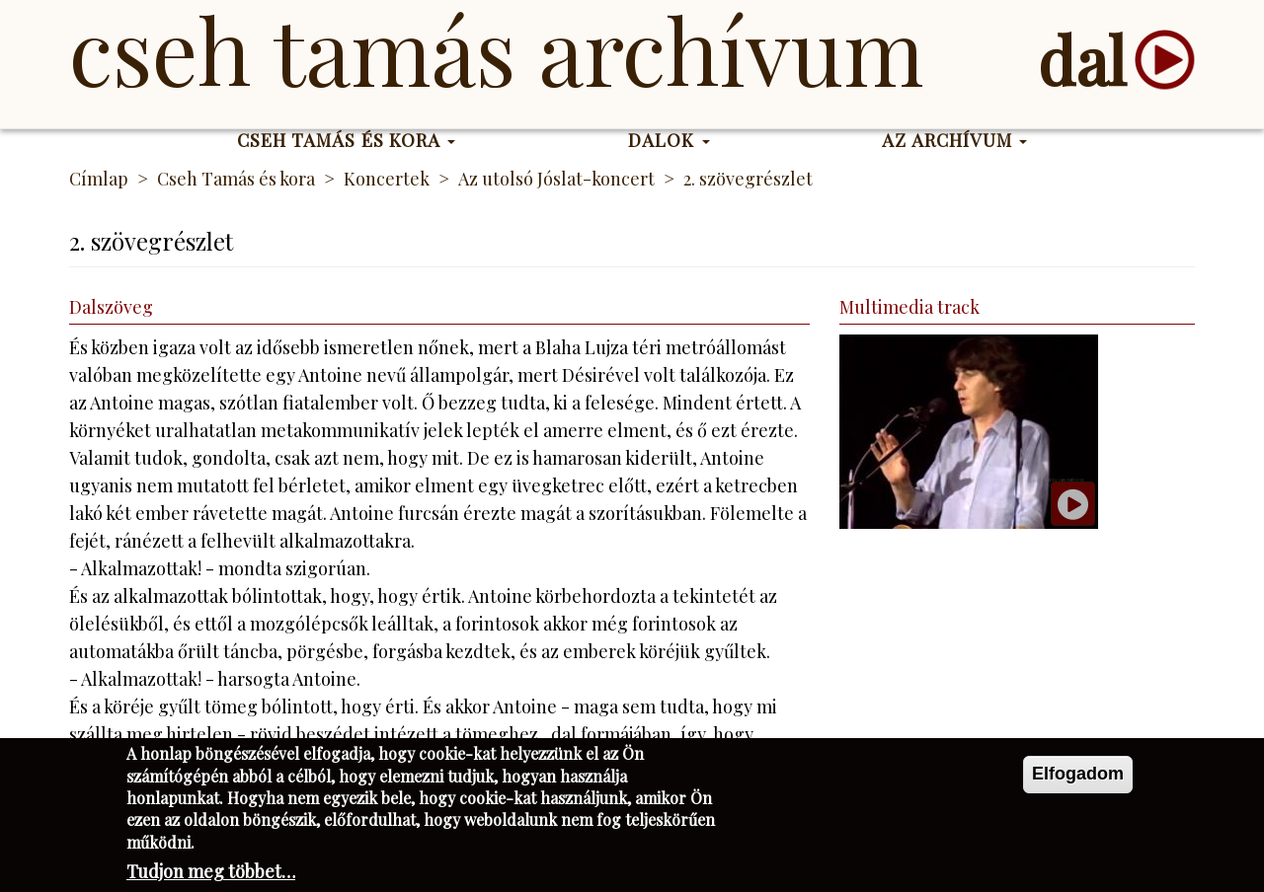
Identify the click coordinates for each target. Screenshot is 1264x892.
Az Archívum (954, 140)
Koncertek (387, 178)
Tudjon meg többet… (210, 877)
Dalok (669, 140)
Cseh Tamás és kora (346, 140)
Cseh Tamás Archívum (496, 49)
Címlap (98, 178)
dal (1082, 60)
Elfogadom (1078, 779)
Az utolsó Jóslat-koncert (556, 178)
